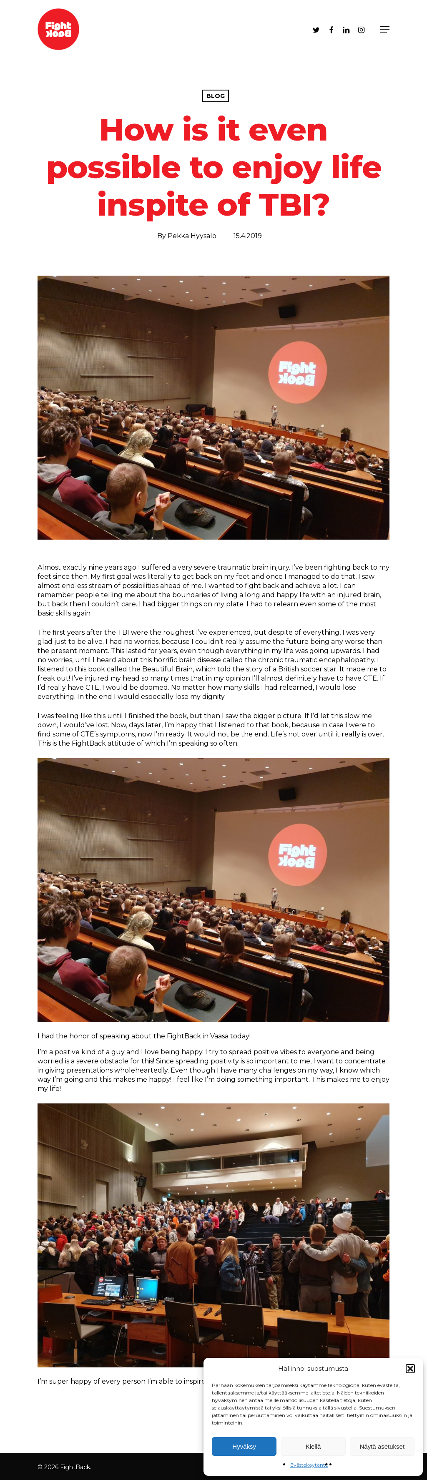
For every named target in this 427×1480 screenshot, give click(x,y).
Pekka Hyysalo (192, 236)
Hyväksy (244, 1446)
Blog (215, 96)
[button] (410, 1368)
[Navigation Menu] (384, 29)
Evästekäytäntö (309, 1465)
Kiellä (313, 1446)
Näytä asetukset (382, 1446)
